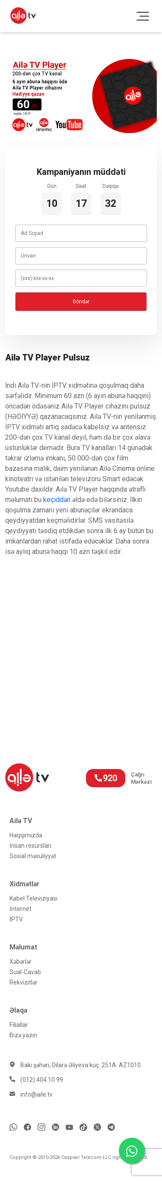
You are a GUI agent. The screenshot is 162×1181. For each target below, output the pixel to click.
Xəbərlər (21, 961)
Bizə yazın (23, 1035)
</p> (81, 641)
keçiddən (56, 500)
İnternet (21, 908)
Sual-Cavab (25, 972)
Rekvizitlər (24, 982)
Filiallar (19, 1024)
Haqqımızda (26, 835)
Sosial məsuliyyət (33, 856)
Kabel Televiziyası (33, 898)
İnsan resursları (30, 845)
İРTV (16, 919)
